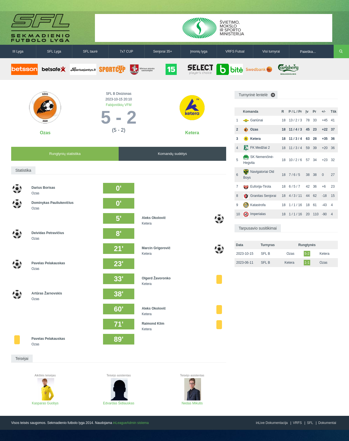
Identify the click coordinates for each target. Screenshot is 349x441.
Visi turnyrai (271, 51)
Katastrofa (254, 205)
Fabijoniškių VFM (119, 105)
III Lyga (18, 51)
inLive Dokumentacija (272, 423)
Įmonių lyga (198, 51)
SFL (310, 423)
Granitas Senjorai (259, 196)
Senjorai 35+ (162, 51)
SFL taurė (90, 51)
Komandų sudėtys (172, 154)
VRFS (297, 423)
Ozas (45, 132)
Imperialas (254, 214)
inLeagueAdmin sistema (131, 423)
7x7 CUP (126, 51)
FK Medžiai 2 (256, 148)
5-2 (307, 254)
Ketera (192, 132)
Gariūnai (253, 120)
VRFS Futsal (234, 51)
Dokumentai (327, 423)
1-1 (307, 263)
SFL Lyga (54, 51)
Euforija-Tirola (257, 186)
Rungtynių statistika (65, 154)
